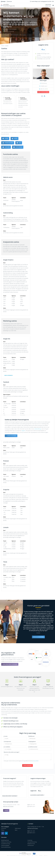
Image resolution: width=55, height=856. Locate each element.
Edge (19, 142)
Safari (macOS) (18, 147)
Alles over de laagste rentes (37, 795)
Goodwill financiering (5, 843)
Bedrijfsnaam (31, 736)
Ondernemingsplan (5, 845)
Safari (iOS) (6, 147)
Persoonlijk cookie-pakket (8, 97)
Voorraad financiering (32, 842)
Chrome (5, 138)
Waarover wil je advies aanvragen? (11, 752)
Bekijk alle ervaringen (38, 636)
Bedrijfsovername (31, 843)
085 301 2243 (48, 4)
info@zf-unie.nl (48, 6)
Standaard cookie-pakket (23, 97)
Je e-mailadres (7, 746)
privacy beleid (35, 760)
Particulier (9, 1)
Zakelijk (3, 1)
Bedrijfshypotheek (5, 840)
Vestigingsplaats (32, 741)
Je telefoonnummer (32, 746)
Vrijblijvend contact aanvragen (9, 664)
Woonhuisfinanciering (5, 847)
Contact (6, 810)
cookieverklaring (37, 428)
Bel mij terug (43, 83)
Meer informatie (8, 375)
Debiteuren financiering (6, 842)
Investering (30, 840)
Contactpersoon (7, 741)
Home (2, 45)
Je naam (5, 736)
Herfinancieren (31, 845)
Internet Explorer (7, 142)
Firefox (15, 138)
